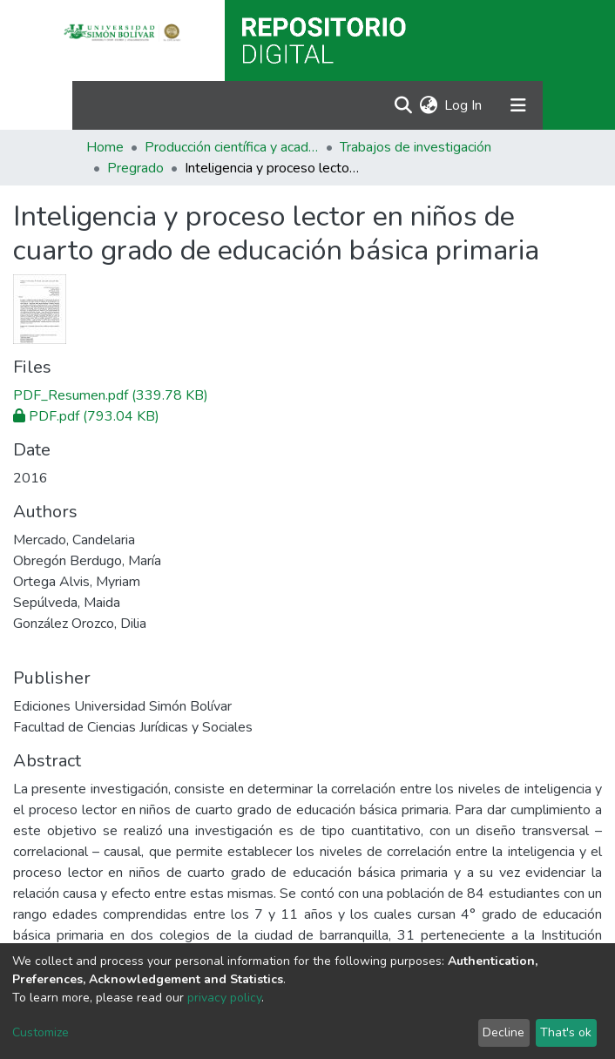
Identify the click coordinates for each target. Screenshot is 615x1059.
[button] (428, 105)
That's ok (565, 1032)
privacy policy (224, 997)
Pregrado (135, 168)
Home (105, 147)
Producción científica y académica (232, 147)
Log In (463, 105)
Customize (40, 1032)
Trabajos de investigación (415, 147)
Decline (503, 1032)
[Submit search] (403, 105)
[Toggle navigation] (518, 105)
